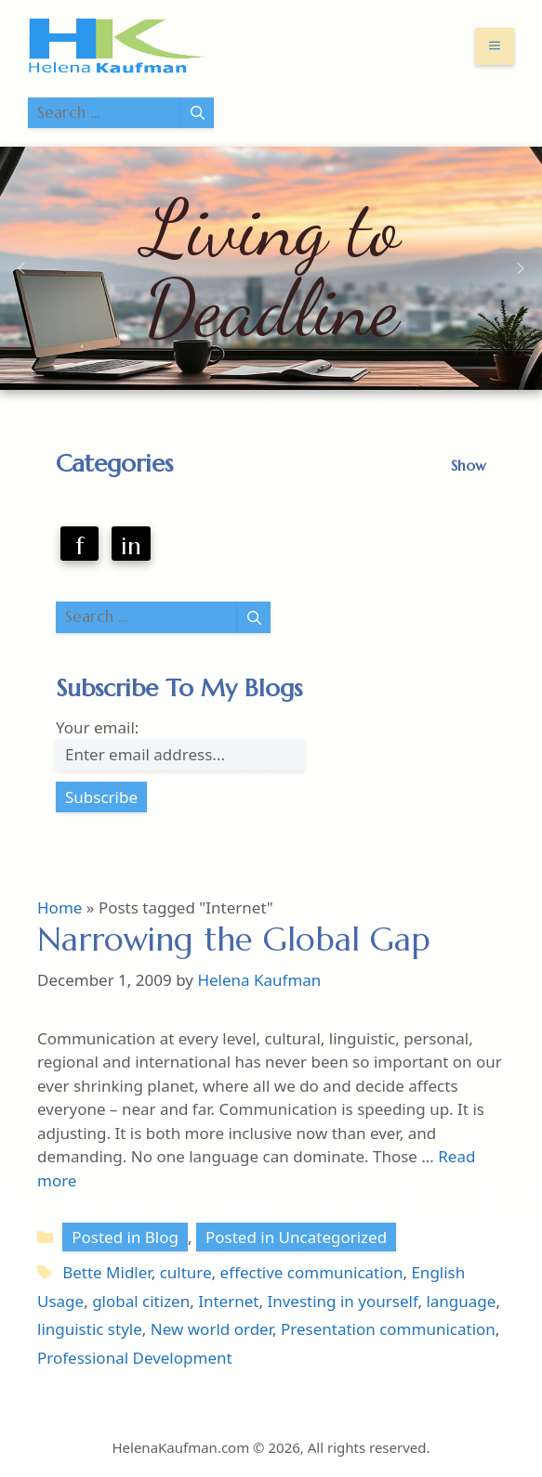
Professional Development (134, 1357)
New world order (211, 1329)
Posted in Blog (125, 1237)
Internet (228, 1301)
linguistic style (89, 1329)
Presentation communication (388, 1329)
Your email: (97, 727)
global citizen (141, 1301)
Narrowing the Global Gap (233, 939)
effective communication (311, 1272)
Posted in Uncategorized (296, 1237)
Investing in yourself (342, 1301)
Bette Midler (106, 1272)
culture (186, 1272)
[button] (21, 268)
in (131, 546)
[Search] (197, 113)
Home (59, 907)
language (461, 1301)
